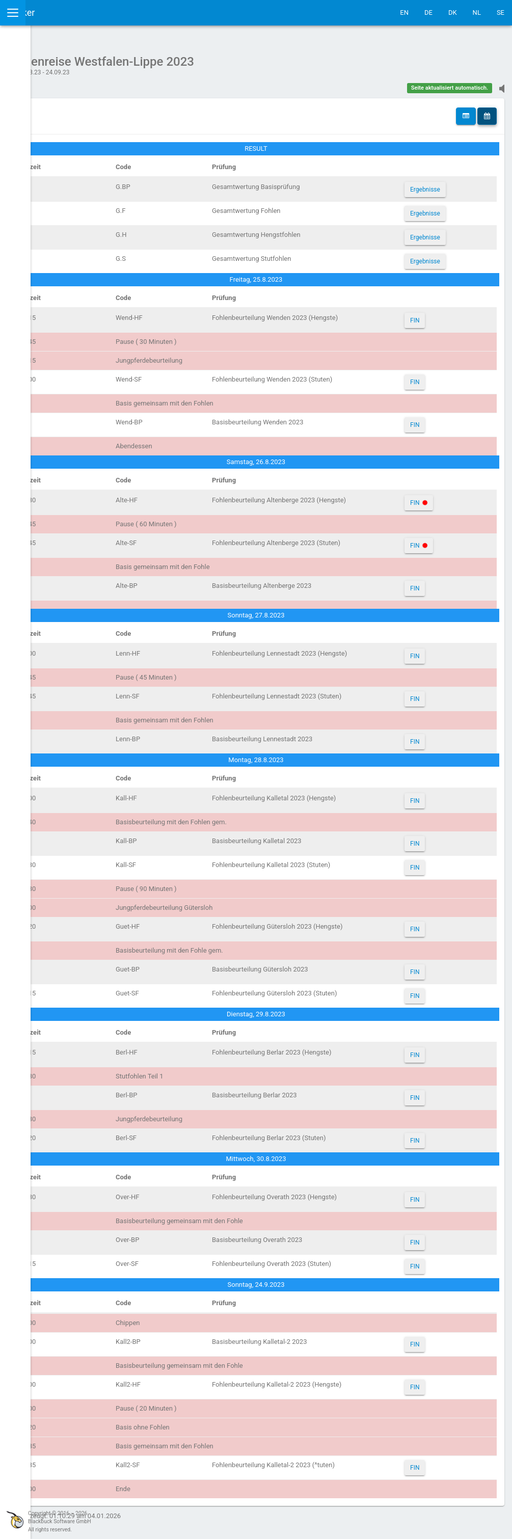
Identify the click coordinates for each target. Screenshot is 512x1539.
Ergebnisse (448, 184)
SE (500, 12)
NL (477, 12)
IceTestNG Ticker (56, 12)
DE (428, 12)
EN (404, 12)
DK (452, 12)
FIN (437, 315)
